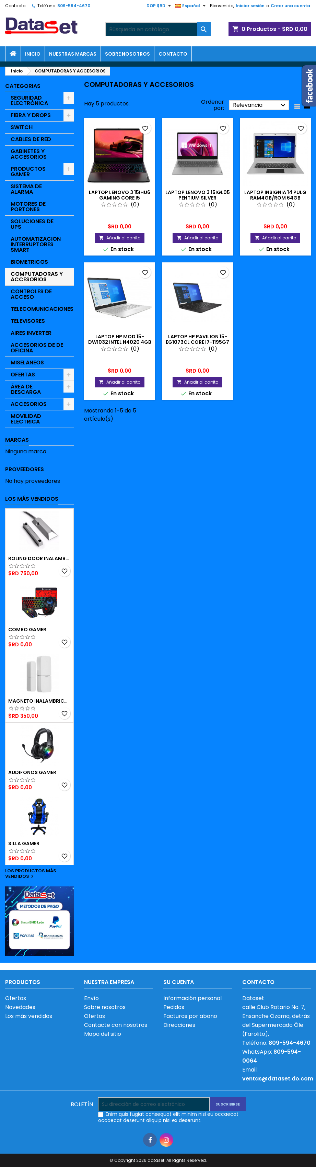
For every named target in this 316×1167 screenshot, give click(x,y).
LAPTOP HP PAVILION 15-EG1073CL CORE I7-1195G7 (197, 339)
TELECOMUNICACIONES (42, 309)
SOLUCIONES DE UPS (32, 224)
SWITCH (22, 127)
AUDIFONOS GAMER (32, 772)
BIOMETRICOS (29, 262)
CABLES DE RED (31, 139)
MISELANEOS (27, 362)
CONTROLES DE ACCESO (31, 294)
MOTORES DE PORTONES (28, 206)
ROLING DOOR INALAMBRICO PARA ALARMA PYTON (39, 558)
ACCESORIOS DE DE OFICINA (37, 347)
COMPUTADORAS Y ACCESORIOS (37, 276)
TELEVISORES (28, 321)
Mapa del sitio (102, 1034)
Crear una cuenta (290, 6)
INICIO (32, 53)
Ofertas (15, 998)
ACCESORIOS (29, 404)
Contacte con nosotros (115, 1025)
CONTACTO (173, 53)
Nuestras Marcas (72, 53)
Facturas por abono (190, 1016)
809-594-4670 (73, 6)
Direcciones (179, 1025)
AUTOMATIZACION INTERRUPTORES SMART (36, 244)
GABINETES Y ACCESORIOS (29, 154)
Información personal (192, 998)
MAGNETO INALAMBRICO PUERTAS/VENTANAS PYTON (39, 701)
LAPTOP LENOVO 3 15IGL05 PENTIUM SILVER (197, 195)
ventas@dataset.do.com (277, 1079)
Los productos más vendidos (30, 874)
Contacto (15, 6)
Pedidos (173, 1007)
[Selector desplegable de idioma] (191, 6)
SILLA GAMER (23, 843)
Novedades (20, 1007)
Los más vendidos (31, 499)
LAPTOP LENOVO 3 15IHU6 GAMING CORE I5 (119, 195)
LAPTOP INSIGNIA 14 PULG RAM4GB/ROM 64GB (275, 195)
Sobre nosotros (127, 53)
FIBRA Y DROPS (31, 115)
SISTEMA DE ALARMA (26, 189)
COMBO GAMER (27, 629)
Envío (91, 998)
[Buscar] (158, 29)
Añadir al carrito (119, 238)
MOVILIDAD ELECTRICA (26, 419)
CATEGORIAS (22, 86)
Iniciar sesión (250, 6)
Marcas (17, 440)
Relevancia (260, 105)
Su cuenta (178, 982)
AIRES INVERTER (31, 333)
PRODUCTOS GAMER (28, 171)
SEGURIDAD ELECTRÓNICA (29, 100)
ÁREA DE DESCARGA (26, 389)
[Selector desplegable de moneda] (160, 6)
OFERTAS (23, 374)
